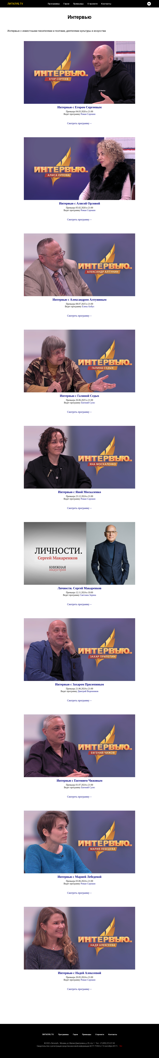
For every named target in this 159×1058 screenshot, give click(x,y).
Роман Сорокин (88, 114)
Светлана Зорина (88, 595)
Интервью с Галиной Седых (79, 395)
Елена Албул (88, 306)
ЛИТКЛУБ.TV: (48, 1034)
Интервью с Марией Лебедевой (79, 876)
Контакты (106, 4)
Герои (66, 4)
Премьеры (78, 4)
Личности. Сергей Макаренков (79, 588)
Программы (54, 4)
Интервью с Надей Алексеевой (79, 973)
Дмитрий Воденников (88, 691)
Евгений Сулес (88, 402)
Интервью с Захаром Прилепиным (79, 684)
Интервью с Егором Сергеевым (79, 107)
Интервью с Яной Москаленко (79, 492)
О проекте (92, 4)
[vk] (149, 4)
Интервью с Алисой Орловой (79, 203)
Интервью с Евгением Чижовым (79, 780)
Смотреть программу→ (79, 123)
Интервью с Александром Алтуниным (79, 299)
